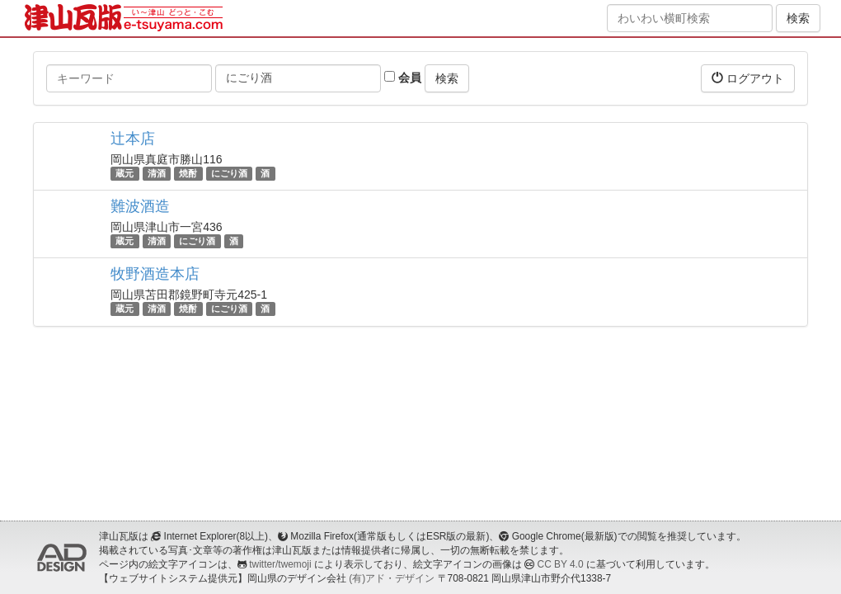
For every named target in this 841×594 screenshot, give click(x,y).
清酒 (157, 173)
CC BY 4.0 (561, 564)
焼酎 (188, 173)
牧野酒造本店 (155, 274)
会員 (402, 77)
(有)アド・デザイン (392, 578)
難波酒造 (140, 206)
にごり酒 (229, 173)
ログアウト (748, 78)
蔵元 (124, 173)
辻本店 (132, 138)
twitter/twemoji (280, 564)
